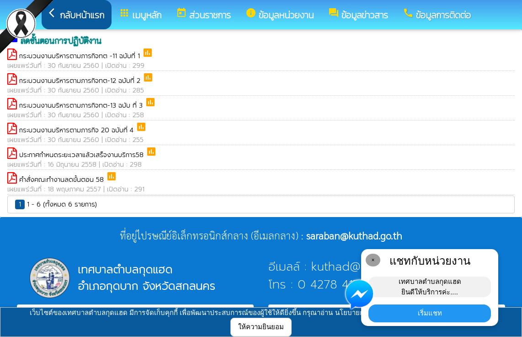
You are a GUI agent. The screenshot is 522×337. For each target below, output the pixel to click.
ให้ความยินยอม (261, 327)
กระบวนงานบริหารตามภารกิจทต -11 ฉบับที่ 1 (80, 56)
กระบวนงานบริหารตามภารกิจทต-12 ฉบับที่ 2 (81, 81)
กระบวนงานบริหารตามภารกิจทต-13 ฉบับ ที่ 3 (82, 105)
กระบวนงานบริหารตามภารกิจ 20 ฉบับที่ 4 (77, 130)
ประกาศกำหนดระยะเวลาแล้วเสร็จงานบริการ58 (82, 155)
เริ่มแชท (430, 313)
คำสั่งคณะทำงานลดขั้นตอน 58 (62, 180)
